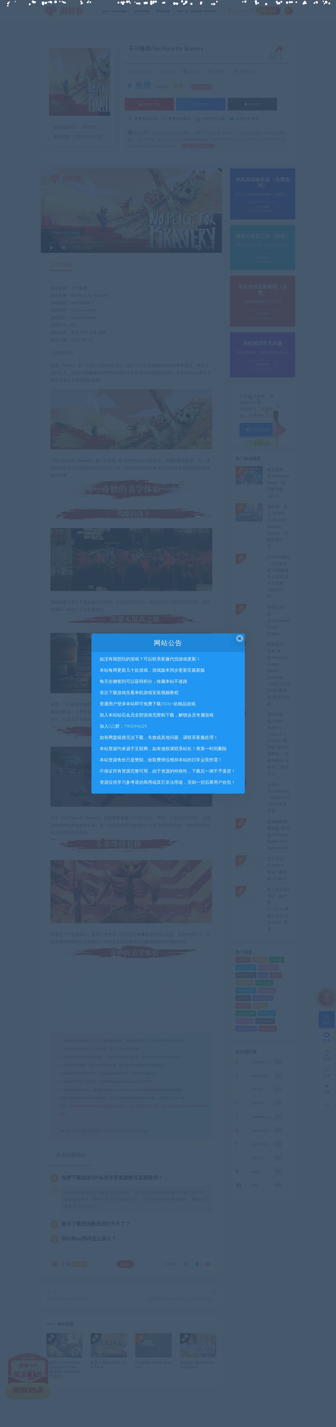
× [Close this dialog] (240, 638)
